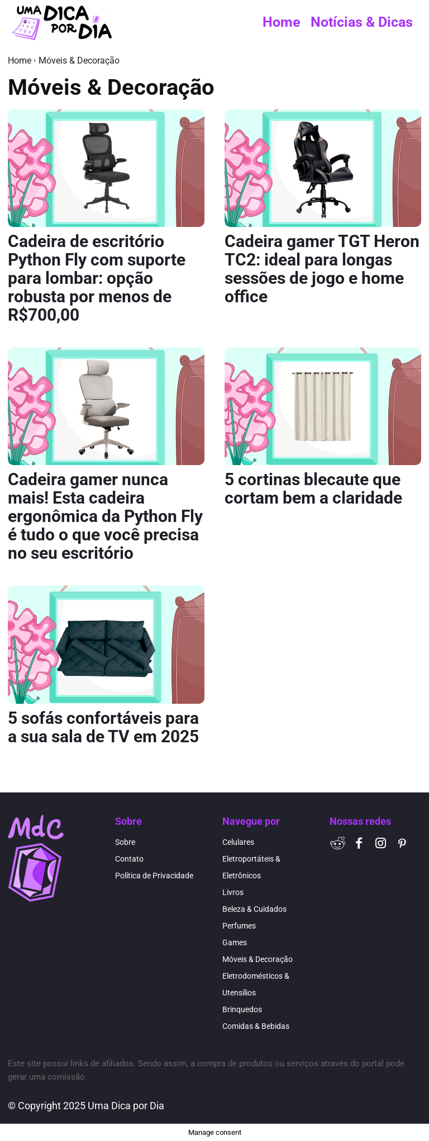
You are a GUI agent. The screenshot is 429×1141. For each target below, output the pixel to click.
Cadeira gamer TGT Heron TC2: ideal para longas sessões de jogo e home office (322, 268)
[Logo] (61, 22)
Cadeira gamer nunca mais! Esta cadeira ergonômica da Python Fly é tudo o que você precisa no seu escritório (105, 516)
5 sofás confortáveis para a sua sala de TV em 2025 (103, 727)
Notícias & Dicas (362, 22)
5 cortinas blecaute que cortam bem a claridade (313, 488)
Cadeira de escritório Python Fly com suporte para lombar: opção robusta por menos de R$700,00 (96, 278)
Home (282, 22)
